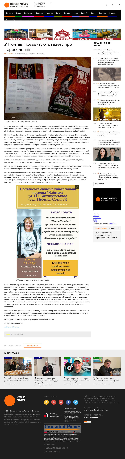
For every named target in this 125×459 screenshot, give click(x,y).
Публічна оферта (52, 451)
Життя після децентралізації (70, 25)
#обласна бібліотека (11, 327)
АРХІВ (8, 25)
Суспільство (28, 13)
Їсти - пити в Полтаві (36, 25)
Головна (9, 13)
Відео (15, 20)
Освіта (93, 13)
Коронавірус (86, 25)
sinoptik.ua (112, 224)
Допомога (102, 13)
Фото (8, 20)
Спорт (75, 13)
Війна (48, 25)
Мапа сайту (49, 444)
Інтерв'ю (112, 13)
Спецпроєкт (32, 20)
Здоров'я (84, 13)
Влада (18, 13)
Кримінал (49, 13)
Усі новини (99, 184)
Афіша (22, 20)
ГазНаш (54, 25)
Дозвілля (39, 13)
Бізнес (58, 13)
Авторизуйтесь (32, 346)
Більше (112, 228)
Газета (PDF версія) (20, 25)
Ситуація (67, 13)
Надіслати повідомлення (56, 448)
